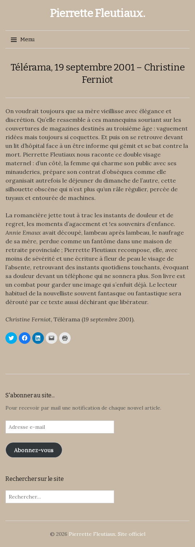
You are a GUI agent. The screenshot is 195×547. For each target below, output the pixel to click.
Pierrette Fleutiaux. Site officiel (107, 534)
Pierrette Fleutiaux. (97, 13)
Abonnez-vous (34, 449)
